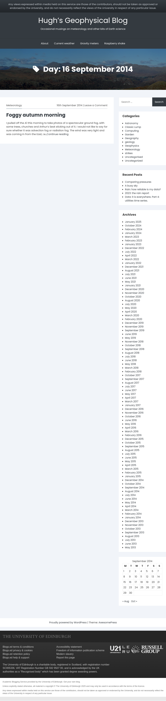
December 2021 (134, 267)
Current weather (64, 44)
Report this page (65, 658)
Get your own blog (72, 682)
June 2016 (131, 420)
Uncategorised (134, 157)
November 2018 (134, 342)
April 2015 (131, 465)
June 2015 (131, 458)
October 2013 (133, 529)
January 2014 (133, 518)
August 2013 (132, 536)
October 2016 (133, 417)
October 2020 (133, 297)
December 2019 (134, 323)
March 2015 (132, 469)
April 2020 (131, 312)
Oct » (134, 601)
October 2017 (133, 375)
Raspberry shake (114, 44)
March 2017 (132, 402)
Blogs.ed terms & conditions (18, 647)
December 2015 (134, 439)
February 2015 (133, 473)
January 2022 (133, 263)
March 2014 (132, 510)
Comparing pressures (138, 182)
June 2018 (131, 360)
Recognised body (31, 672)
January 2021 (133, 286)
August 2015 (132, 450)
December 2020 (135, 289)
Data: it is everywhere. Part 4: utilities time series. (143, 199)
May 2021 (130, 282)
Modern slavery (64, 654)
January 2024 (133, 233)
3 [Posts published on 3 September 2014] (135, 571)
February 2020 (134, 319)
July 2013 (130, 540)
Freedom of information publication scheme (80, 650)
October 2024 (133, 226)
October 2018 (133, 345)
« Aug (125, 601)
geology (130, 142)
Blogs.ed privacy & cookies (18, 650)
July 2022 (131, 252)
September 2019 (135, 330)
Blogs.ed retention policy (16, 654)
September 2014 (135, 488)
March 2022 (132, 259)
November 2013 (134, 525)
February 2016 (133, 435)
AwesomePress (108, 623)
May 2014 (130, 503)
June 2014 (131, 499)
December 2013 (134, 521)
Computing (132, 131)
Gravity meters (89, 44)
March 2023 (132, 237)
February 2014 (133, 514)
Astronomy (132, 123)
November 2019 (134, 327)
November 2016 (134, 413)
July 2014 (130, 495)
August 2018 (132, 353)
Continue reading (58, 134)
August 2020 (132, 301)
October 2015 (133, 443)
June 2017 (131, 390)
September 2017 (135, 379)
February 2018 (133, 372)
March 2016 (132, 432)
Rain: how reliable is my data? (143, 190)
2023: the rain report (137, 193)
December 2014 (134, 480)
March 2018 (132, 368)
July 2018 (130, 357)
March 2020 (132, 316)
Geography (132, 138)
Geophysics (132, 146)
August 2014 (132, 491)
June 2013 (131, 544)
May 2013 (130, 548)
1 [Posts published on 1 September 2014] (123, 571)
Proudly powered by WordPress (68, 623)
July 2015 (130, 454)
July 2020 (131, 304)
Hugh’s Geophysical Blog (83, 20)
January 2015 (133, 476)
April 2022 (131, 256)
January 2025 (133, 222)
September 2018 (135, 349)
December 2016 (134, 409)
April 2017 (130, 398)
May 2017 (130, 394)
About (44, 44)
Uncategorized (134, 161)
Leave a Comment (95, 105)
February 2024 (134, 229)
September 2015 (135, 447)
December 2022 (135, 248)
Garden (129, 135)
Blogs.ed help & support (16, 658)
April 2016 (131, 428)
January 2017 (133, 405)
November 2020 (135, 293)
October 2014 (133, 484)
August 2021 (132, 271)
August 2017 (132, 383)
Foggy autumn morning (36, 115)
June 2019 (131, 334)
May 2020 (131, 308)
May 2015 (130, 461)
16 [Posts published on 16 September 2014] (130, 582)
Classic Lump (133, 127)
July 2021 (130, 274)
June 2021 (131, 278)
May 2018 (130, 364)
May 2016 (130, 424)
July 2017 (130, 387)
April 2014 (131, 506)
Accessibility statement (69, 647)
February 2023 (134, 241)
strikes (129, 153)
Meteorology (14, 105)
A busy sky (131, 186)
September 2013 (135, 533)
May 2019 (130, 338)
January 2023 (133, 244)
